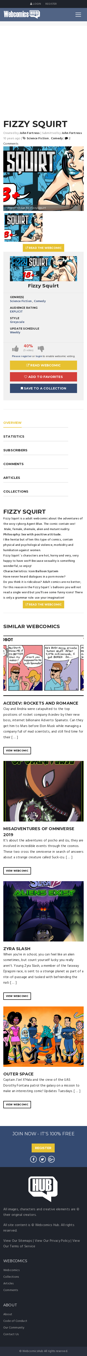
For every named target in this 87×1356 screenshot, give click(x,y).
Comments (10, 1290)
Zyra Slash (16, 948)
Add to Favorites (43, 377)
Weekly (15, 332)
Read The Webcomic (43, 248)
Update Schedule (24, 328)
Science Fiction (21, 301)
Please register (22, 356)
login (39, 356)
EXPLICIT (16, 311)
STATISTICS (13, 436)
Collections (11, 1276)
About (7, 1314)
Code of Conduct (15, 1321)
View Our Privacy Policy (52, 1241)
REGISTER (43, 1148)
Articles (8, 1283)
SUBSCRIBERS (15, 450)
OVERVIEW (12, 423)
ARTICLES (11, 478)
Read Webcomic (43, 365)
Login (35, 4)
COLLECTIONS (15, 491)
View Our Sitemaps (17, 1241)
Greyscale (17, 322)
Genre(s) (17, 297)
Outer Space (18, 1074)
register (51, 4)
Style (14, 318)
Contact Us (11, 1334)
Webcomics (11, 1270)
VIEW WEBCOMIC (17, 750)
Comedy (40, 301)
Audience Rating (24, 307)
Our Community (14, 1327)
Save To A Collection (43, 388)
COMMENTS (13, 464)
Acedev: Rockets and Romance (40, 703)
